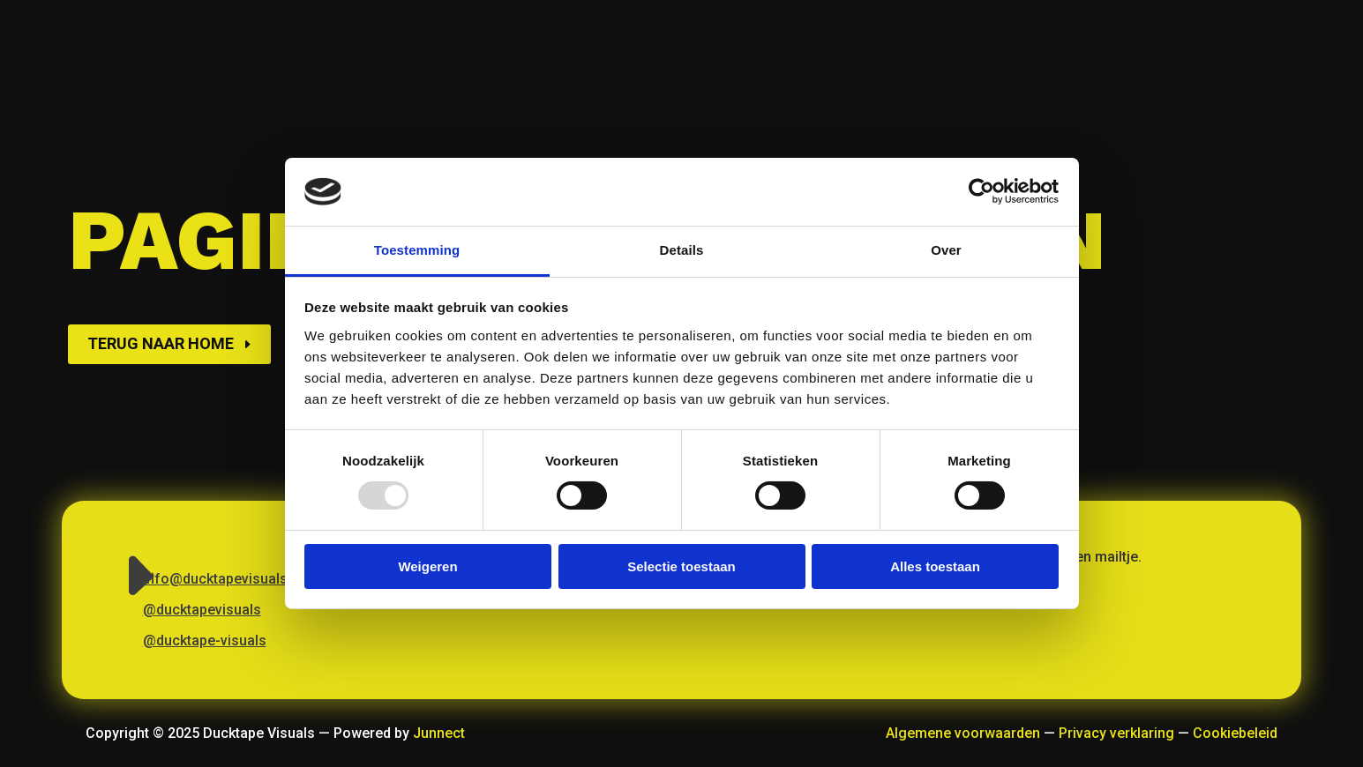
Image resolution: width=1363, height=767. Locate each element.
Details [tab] (682, 249)
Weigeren (427, 566)
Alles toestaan (935, 566)
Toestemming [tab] (417, 249)
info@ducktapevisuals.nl (223, 578)
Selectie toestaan (681, 566)
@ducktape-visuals (204, 640)
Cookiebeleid (1235, 733)
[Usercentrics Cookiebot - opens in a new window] (981, 191)
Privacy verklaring (1116, 733)
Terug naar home (160, 343)
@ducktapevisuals (202, 609)
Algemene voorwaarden (963, 733)
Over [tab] (946, 249)
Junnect (439, 733)
